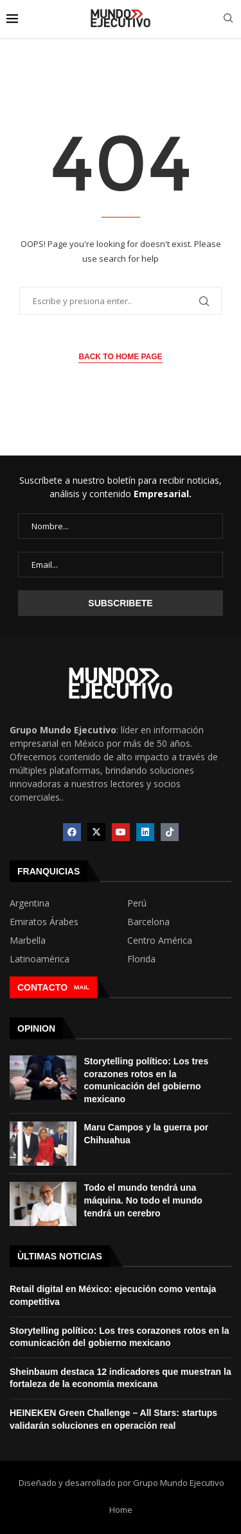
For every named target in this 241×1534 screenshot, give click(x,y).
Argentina (29, 903)
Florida (141, 959)
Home (120, 1509)
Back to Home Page (120, 356)
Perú (137, 903)
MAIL (81, 987)
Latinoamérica (39, 959)
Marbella (28, 940)
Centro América (159, 940)
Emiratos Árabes (44, 921)
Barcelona (148, 921)
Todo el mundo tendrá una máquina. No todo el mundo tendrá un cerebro (143, 1200)
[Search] (228, 19)
